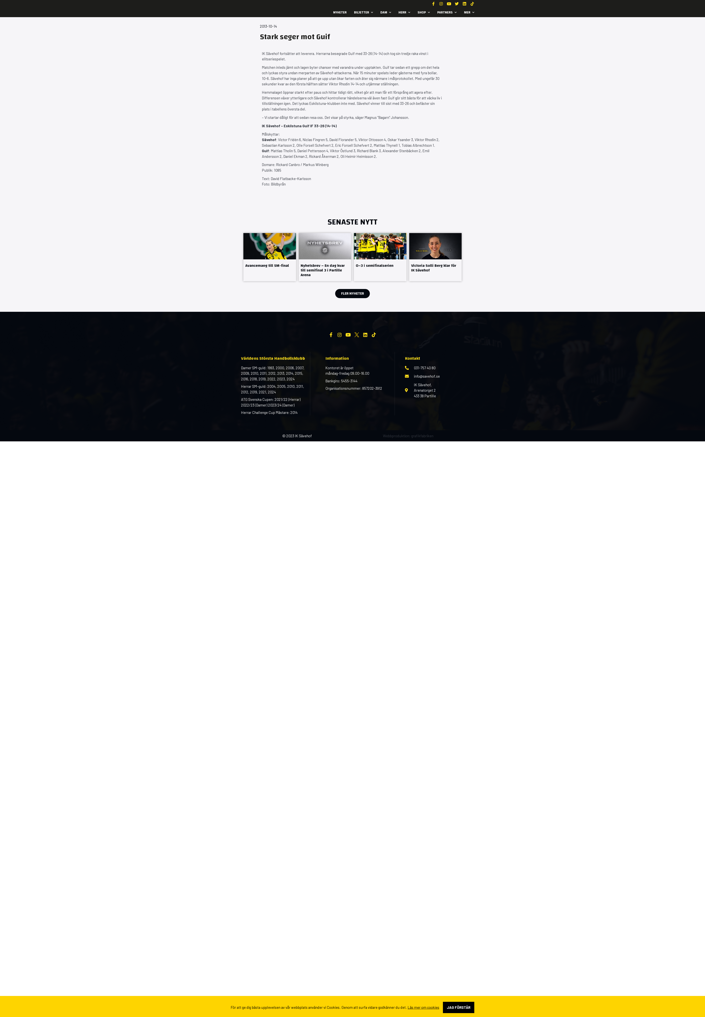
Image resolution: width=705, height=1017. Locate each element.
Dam (385, 12)
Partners (447, 12)
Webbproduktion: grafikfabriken (408, 467)
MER (469, 12)
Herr (404, 12)
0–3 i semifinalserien (374, 265)
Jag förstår (458, 1007)
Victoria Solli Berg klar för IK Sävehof (433, 268)
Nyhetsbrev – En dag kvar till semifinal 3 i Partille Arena (323, 270)
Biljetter (363, 12)
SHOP (424, 12)
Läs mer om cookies (423, 1007)
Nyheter (340, 12)
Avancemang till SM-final (267, 265)
